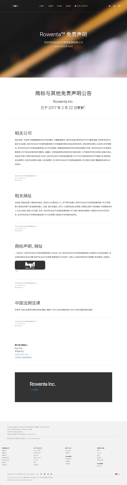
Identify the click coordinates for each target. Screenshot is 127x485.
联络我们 (68, 6)
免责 (98, 455)
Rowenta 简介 (37, 450)
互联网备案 (100, 460)
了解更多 (4, 464)
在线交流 (36, 455)
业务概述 (50, 6)
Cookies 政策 (39, 477)
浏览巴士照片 (37, 453)
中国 (117, 474)
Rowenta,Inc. (19, 180)
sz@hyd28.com (21, 354)
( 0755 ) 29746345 (81, 6)
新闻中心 (99, 457)
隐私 (98, 450)
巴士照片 (59, 6)
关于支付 (36, 460)
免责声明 (45, 477)
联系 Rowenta (37, 457)
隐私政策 (33, 477)
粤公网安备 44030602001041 (15, 480)
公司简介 (41, 6)
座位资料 (99, 466)
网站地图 (50, 477)
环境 (35, 462)
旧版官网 (36, 464)
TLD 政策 (34, 390)
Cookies (99, 453)
